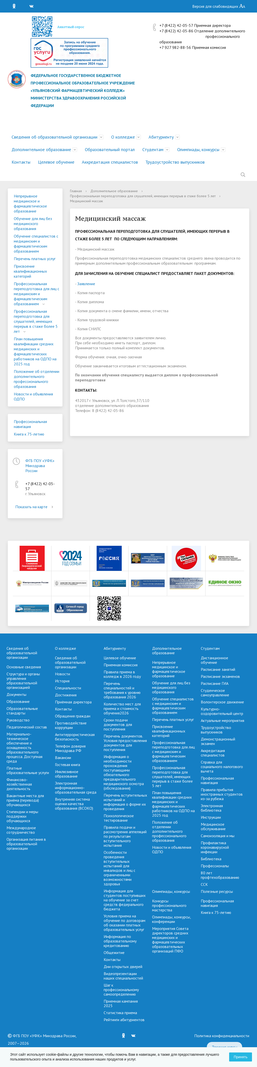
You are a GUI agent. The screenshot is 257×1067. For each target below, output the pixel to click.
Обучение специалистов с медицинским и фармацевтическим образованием (36, 244)
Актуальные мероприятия (222, 720)
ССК (204, 884)
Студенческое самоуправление (215, 692)
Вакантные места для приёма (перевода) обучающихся (25, 800)
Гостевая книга (67, 764)
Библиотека (211, 858)
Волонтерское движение (222, 701)
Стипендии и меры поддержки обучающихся (22, 816)
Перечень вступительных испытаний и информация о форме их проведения (125, 802)
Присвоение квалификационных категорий (30, 271)
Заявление (86, 283)
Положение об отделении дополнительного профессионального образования (36, 379)
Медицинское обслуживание (213, 826)
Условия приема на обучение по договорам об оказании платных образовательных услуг (124, 922)
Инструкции (211, 817)
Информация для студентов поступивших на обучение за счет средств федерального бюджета (125, 899)
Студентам (152, 149)
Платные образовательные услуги (28, 770)
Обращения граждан (72, 715)
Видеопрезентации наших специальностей (123, 976)
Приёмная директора (73, 701)
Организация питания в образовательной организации (26, 844)
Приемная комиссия (121, 664)
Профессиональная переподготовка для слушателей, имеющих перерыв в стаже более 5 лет (36, 321)
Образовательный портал (110, 149)
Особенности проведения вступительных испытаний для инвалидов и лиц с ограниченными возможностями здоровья (119, 868)
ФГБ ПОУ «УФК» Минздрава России (39, 465)
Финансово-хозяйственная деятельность (19, 784)
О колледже (123, 137)
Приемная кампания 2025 (121, 1003)
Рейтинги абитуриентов (124, 1019)
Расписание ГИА (214, 683)
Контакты (21, 162)
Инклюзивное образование (66, 774)
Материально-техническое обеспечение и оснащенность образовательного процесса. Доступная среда (24, 747)
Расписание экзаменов (220, 676)
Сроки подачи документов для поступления (118, 724)
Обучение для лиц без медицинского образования (33, 223)
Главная (76, 191)
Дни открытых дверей (123, 966)
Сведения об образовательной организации (54, 137)
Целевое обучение (56, 162)
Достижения (66, 694)
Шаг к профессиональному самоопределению (121, 990)
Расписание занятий (218, 669)
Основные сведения (24, 666)
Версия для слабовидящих (218, 6)
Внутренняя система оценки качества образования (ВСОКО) (74, 804)
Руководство (18, 719)
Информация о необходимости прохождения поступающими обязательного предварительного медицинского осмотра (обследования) (124, 772)
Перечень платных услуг (34, 258)
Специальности (68, 687)
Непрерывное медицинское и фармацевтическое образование (30, 203)
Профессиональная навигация (30, 424)
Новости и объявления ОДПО (33, 396)
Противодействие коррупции (71, 725)
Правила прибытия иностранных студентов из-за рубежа (222, 794)
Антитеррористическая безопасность (75, 736)
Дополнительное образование (41, 149)
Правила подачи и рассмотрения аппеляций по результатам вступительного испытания (125, 836)
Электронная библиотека (212, 808)
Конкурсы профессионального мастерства (169, 905)
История (62, 680)
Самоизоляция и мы (217, 835)
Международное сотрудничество (21, 830)
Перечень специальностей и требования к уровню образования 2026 (122, 690)
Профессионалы (215, 865)
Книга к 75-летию (29, 434)
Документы (16, 694)
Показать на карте (35, 506)
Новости (62, 673)
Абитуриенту (161, 137)
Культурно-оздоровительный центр (222, 711)
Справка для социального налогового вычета (222, 767)
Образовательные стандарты (22, 710)
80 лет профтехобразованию (220, 875)
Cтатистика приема (120, 1012)
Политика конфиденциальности (221, 1035)
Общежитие (114, 952)
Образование (18, 701)
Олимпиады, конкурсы (198, 149)
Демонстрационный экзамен (218, 741)
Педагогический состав (27, 726)
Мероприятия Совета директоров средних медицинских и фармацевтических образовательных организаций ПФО (170, 939)
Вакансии (63, 757)
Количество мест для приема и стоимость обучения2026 (122, 708)
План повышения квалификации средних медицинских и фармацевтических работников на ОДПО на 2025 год (35, 351)
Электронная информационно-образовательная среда (75, 788)
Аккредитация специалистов (110, 162)
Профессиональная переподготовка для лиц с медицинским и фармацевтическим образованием (36, 293)
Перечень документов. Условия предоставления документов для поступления (125, 742)
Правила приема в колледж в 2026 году (122, 674)
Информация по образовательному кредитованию (120, 941)
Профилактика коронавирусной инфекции (215, 847)
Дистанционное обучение (214, 660)
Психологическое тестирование (119, 818)
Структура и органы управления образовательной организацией (23, 680)
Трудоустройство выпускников (175, 162)
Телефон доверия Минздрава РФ (70, 748)
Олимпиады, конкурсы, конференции (171, 919)
